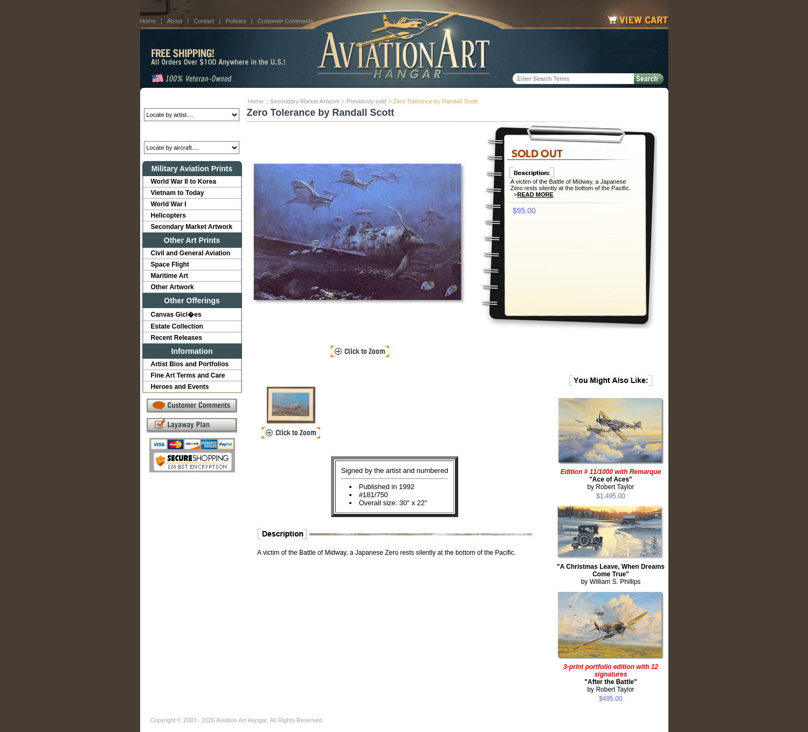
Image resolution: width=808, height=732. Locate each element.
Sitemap (450, 711)
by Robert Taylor (611, 479)
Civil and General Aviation (191, 253)
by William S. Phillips (611, 574)
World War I (169, 204)
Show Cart (489, 711)
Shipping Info (376, 711)
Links (338, 711)
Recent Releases (176, 337)
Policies (236, 21)
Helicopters (168, 215)
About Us (191, 711)
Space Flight (170, 264)
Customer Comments (286, 21)
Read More (535, 194)
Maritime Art (170, 276)
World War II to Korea (183, 181)
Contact (204, 21)
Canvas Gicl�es (176, 314)
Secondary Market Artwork (305, 101)
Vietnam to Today (177, 193)
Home (148, 21)
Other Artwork (172, 287)
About (174, 21)
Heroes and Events (180, 387)
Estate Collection (177, 326)
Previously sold (366, 101)
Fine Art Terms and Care (188, 375)
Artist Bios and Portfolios (190, 364)
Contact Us (232, 711)
